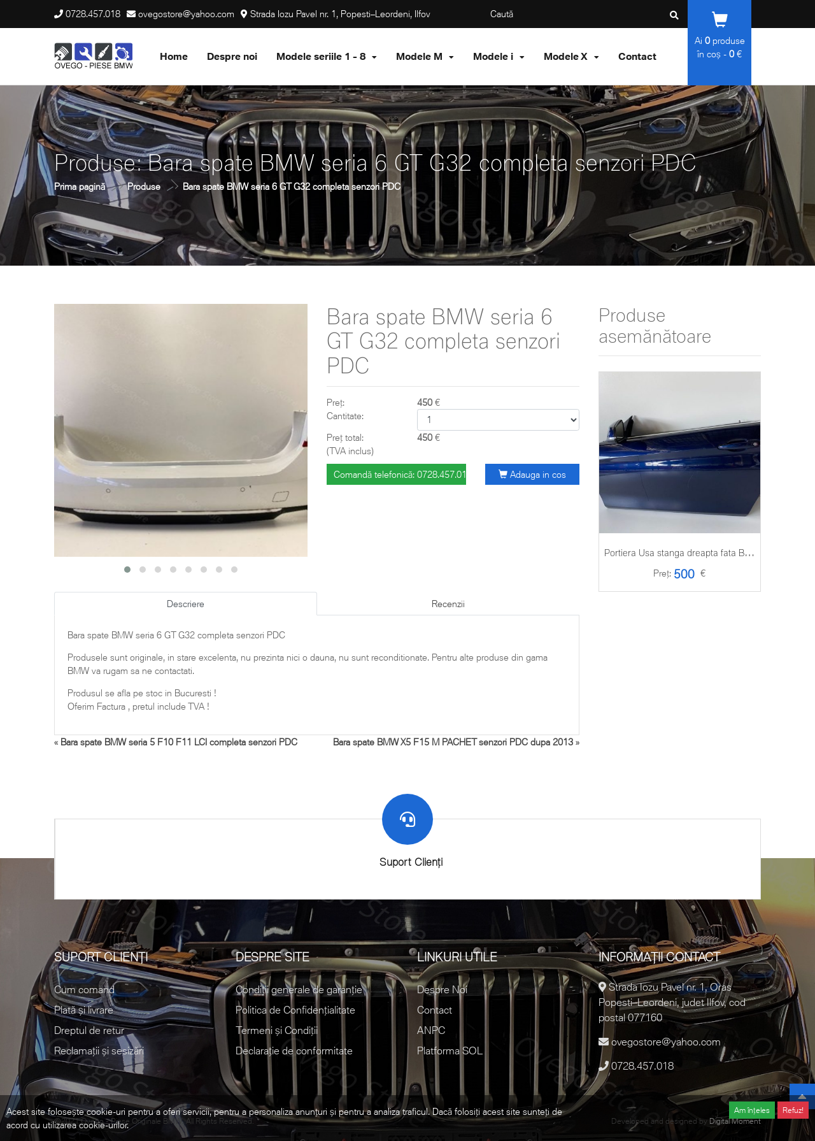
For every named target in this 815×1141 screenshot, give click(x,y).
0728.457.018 (93, 13)
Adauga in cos (532, 474)
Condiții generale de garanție (299, 989)
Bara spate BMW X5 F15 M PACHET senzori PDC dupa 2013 (453, 741)
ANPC (431, 1030)
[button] (127, 569)
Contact (434, 1009)
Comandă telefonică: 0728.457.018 (400, 474)
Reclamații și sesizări (99, 1050)
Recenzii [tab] (448, 603)
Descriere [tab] (185, 603)
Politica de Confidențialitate (295, 1009)
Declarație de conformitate (294, 1050)
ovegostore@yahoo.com (186, 13)
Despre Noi (442, 989)
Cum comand (84, 989)
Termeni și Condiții (277, 1030)
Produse (143, 186)
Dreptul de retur (89, 1030)
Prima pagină (79, 186)
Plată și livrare (83, 1009)
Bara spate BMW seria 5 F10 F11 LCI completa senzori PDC (178, 741)
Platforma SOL (450, 1050)
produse (725, 40)
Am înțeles (752, 1110)
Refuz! (793, 1110)
